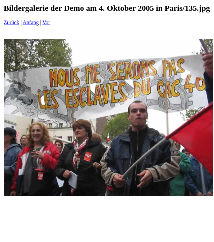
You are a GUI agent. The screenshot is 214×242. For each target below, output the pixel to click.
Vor (46, 22)
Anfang (31, 22)
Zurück (11, 22)
